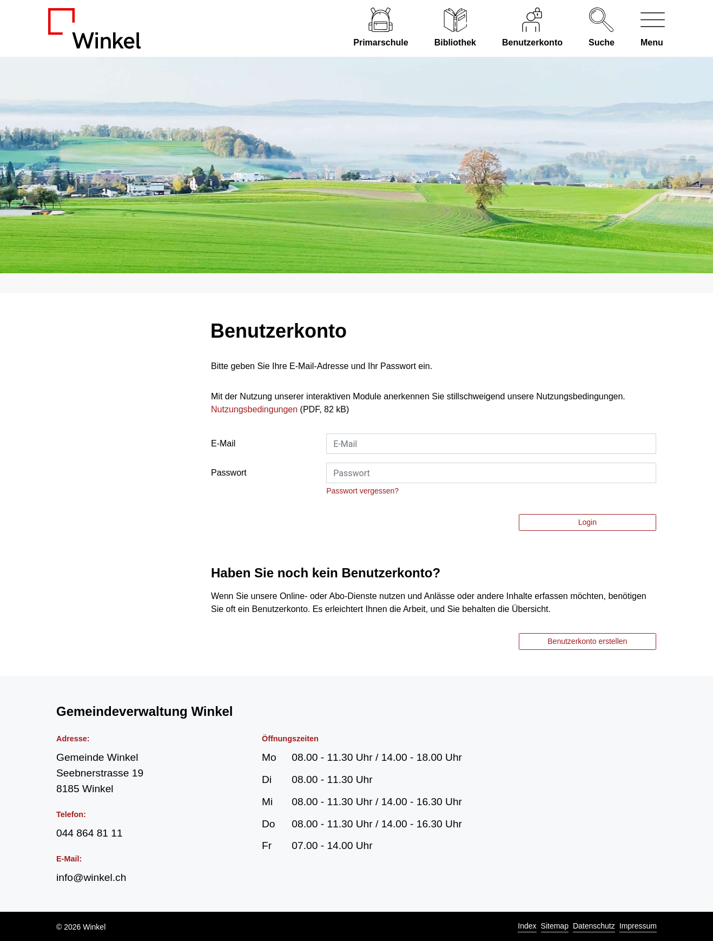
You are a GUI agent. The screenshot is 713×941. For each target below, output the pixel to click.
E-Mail (223, 443)
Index (527, 926)
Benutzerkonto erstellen (587, 641)
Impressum (638, 926)
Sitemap (555, 926)
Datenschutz (594, 926)
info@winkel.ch (91, 877)
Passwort (229, 472)
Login (587, 522)
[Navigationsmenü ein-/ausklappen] (646, 28)
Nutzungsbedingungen (254, 409)
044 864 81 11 (89, 833)
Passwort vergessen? (362, 490)
